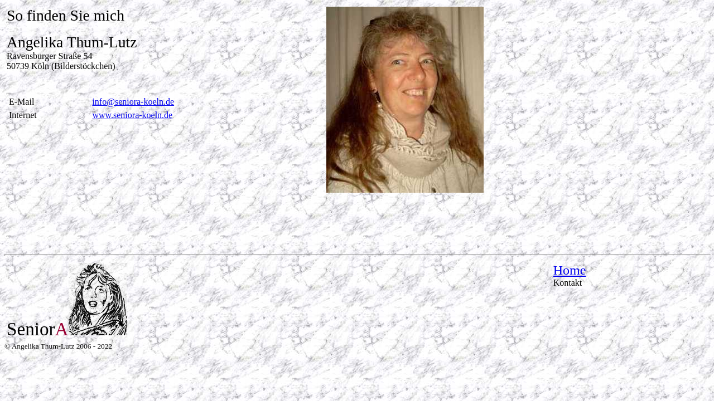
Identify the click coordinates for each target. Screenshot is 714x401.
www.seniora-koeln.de (132, 115)
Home (569, 270)
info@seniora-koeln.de (133, 101)
